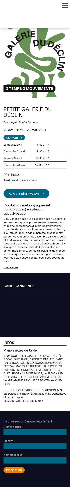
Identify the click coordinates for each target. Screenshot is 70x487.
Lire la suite (11, 267)
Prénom (8, 440)
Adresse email (13, 426)
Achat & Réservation (24, 193)
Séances (12, 137)
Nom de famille (13, 454)
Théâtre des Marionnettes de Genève (19, 5)
